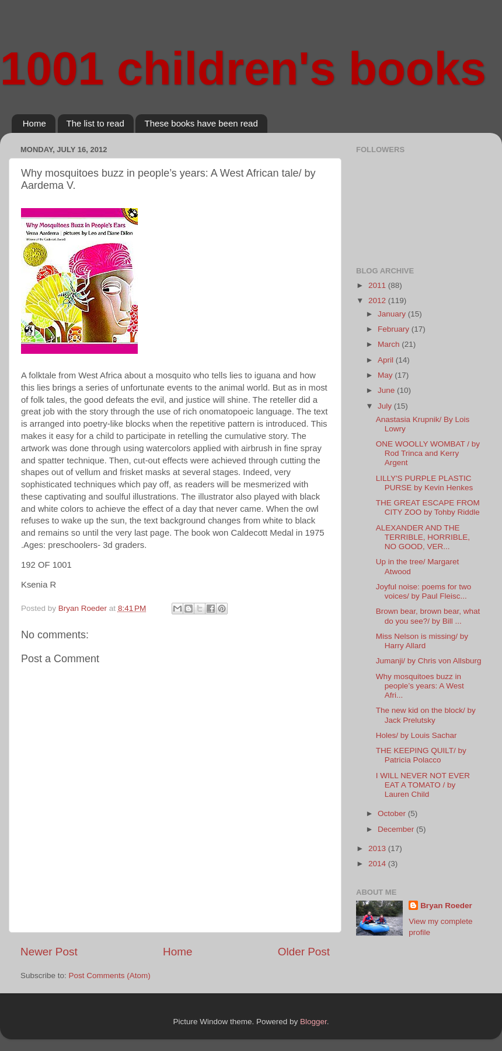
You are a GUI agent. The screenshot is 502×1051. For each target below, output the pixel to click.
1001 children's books (243, 68)
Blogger (313, 1021)
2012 (378, 300)
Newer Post (49, 951)
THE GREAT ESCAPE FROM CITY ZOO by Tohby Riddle (428, 507)
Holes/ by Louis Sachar (416, 735)
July (386, 406)
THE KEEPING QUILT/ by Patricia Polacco (421, 755)
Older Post (304, 951)
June (387, 390)
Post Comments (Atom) (110, 975)
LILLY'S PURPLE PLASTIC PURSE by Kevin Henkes (424, 483)
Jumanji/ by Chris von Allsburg (429, 660)
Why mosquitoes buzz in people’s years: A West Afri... (420, 686)
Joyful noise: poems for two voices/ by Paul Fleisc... (424, 591)
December (397, 829)
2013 (378, 848)
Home (34, 123)
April (387, 360)
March (390, 344)
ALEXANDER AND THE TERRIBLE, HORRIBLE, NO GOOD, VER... (423, 537)
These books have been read (200, 123)
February (395, 329)
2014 (378, 863)
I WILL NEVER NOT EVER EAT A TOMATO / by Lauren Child (423, 785)
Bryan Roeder (446, 905)
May (386, 375)
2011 (378, 285)
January (393, 314)
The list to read (95, 123)
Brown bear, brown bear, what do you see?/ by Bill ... (428, 616)
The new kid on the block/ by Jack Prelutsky (426, 715)
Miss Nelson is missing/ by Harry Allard (422, 641)
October (393, 813)
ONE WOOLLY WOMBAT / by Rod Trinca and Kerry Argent (428, 453)
